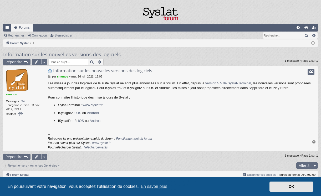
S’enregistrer (64, 35)
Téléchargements (95, 147)
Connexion (39, 35)
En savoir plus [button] (154, 186)
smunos (11, 94)
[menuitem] (298, 28)
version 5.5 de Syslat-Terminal (228, 83)
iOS (78, 113)
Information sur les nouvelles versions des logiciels (62, 54)
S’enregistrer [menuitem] (315, 29)
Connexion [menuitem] (307, 29)
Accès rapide (8, 29)
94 (22, 101)
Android (93, 113)
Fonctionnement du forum (134, 139)
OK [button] (291, 186)
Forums (24, 27)
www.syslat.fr (93, 105)
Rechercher (16, 35)
